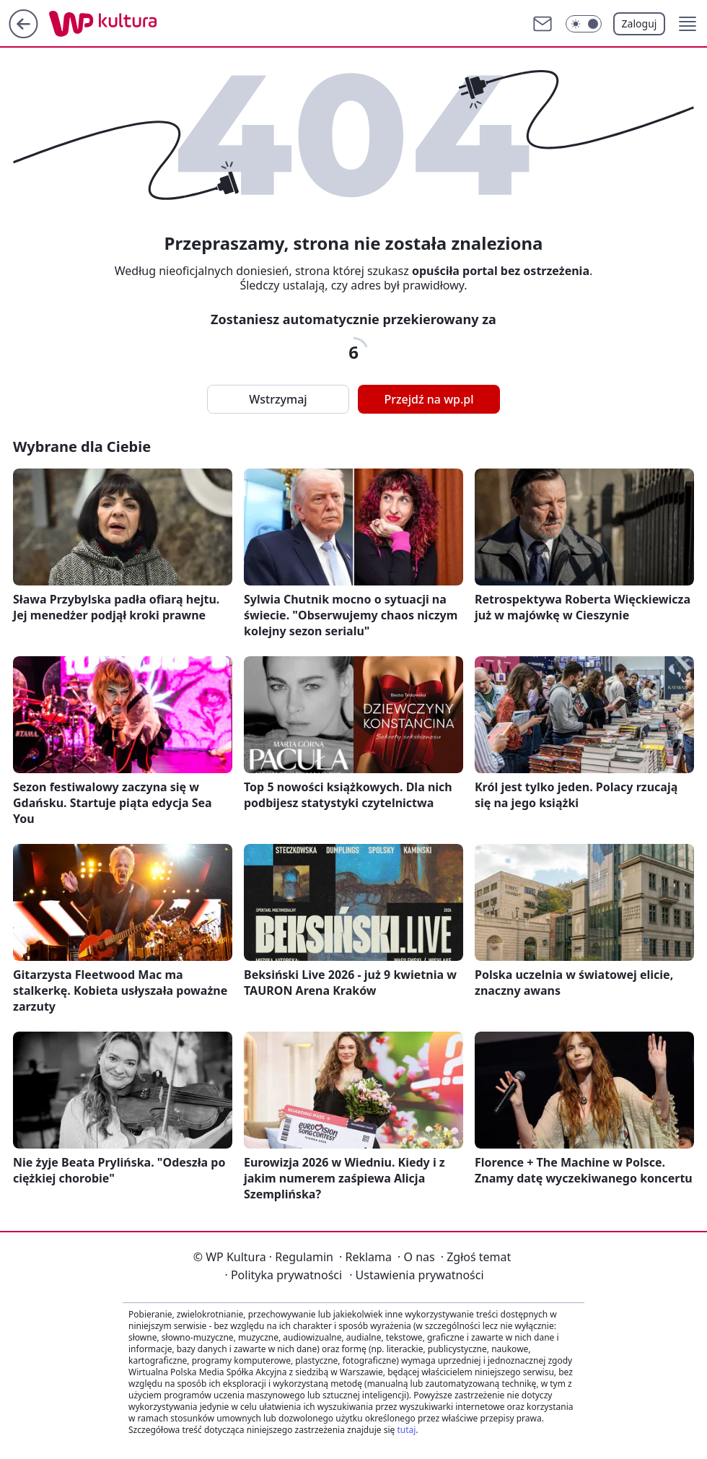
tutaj (406, 1430)
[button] (687, 23)
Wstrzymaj (278, 399)
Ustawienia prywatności (416, 1275)
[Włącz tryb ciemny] (584, 23)
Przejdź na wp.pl (428, 399)
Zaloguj (639, 23)
